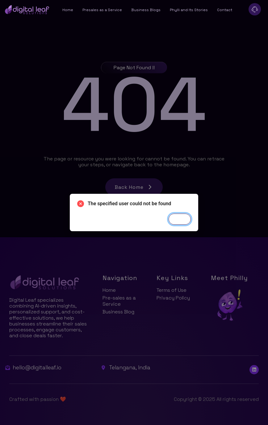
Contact (224, 9)
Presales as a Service (102, 9)
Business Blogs (146, 9)
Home (67, 9)
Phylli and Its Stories (189, 9)
